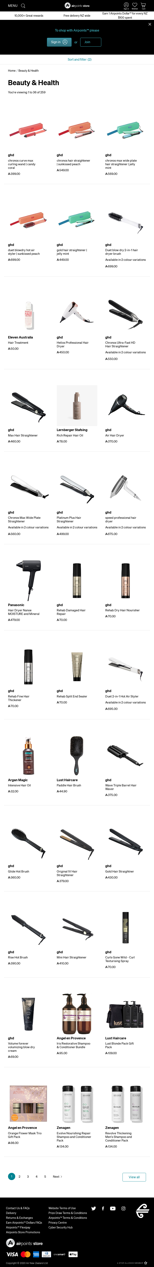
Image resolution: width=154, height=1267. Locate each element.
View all (134, 1177)
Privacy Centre (58, 1222)
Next (56, 1176)
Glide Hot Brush (18, 871)
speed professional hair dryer (120, 519)
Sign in (56, 42)
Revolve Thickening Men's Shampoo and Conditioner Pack (118, 1136)
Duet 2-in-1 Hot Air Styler (122, 696)
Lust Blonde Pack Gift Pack (119, 1045)
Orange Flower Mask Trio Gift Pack (25, 1135)
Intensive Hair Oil (19, 785)
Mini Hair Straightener (71, 957)
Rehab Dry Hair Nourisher (122, 610)
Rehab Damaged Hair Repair (71, 612)
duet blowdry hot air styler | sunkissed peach (24, 252)
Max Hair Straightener (23, 435)
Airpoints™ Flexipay (18, 1227)
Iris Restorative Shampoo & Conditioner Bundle (73, 1045)
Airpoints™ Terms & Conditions (68, 1217)
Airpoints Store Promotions (23, 1232)
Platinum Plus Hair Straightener (69, 519)
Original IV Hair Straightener (67, 873)
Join (87, 42)
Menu (12, 5)
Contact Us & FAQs (18, 1208)
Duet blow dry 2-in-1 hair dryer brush (121, 252)
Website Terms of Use (62, 1208)
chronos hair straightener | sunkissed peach (73, 162)
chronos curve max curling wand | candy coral (21, 164)
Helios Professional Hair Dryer (73, 344)
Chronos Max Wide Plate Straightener (24, 519)
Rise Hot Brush (18, 957)
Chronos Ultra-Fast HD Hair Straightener (120, 344)
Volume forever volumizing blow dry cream (21, 1047)
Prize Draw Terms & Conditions (68, 1213)
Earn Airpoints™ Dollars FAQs (24, 1222)
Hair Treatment (18, 342)
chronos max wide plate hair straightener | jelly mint (121, 164)
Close (150, 24)
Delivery (11, 1213)
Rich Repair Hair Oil (70, 435)
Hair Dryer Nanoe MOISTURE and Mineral (24, 612)
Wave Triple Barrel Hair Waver (121, 787)
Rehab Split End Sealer (72, 696)
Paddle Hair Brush (69, 785)
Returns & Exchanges (19, 1217)
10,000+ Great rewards (28, 15)
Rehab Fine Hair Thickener (18, 698)
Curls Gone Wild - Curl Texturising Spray (120, 959)
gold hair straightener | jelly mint (72, 252)
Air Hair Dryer (114, 435)
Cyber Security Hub (61, 1227)
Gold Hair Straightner (119, 871)
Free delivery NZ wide (77, 15)
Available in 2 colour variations (125, 260)
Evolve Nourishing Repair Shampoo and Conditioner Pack (74, 1136)
